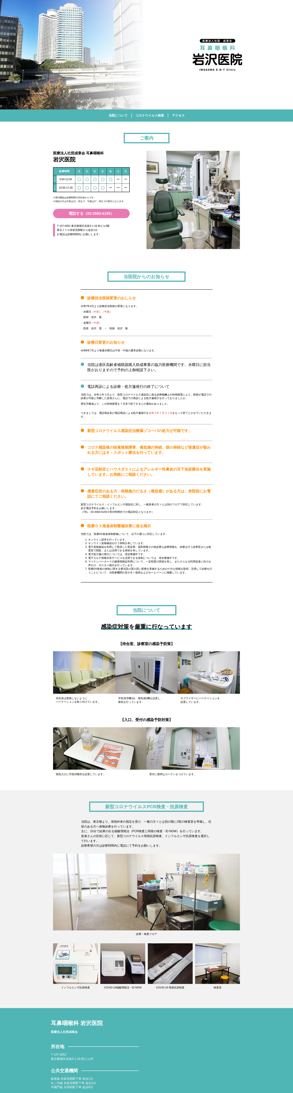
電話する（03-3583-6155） (91, 213)
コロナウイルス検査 (149, 115)
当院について (118, 115)
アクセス (178, 115)
